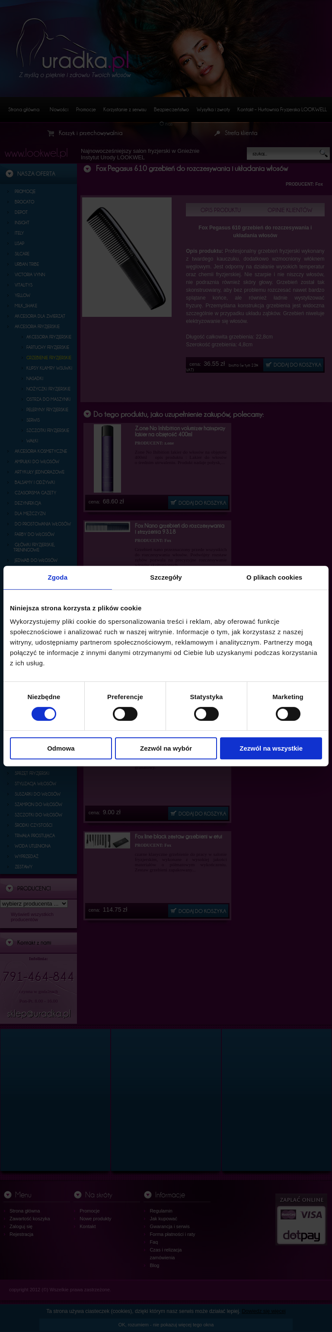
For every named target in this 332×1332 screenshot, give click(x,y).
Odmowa (60, 748)
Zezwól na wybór (166, 748)
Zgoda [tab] (58, 577)
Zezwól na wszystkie (271, 748)
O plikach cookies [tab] (274, 577)
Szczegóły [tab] (166, 577)
